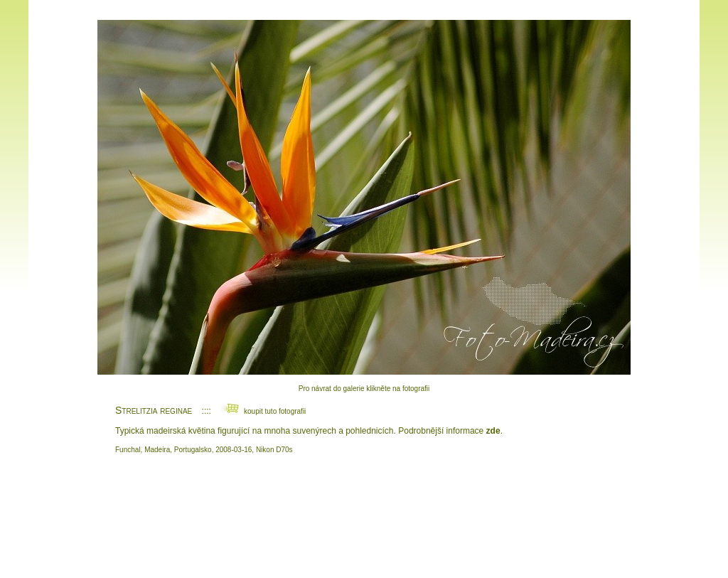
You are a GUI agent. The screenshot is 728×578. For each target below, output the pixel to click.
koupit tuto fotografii (263, 411)
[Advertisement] (364, 515)
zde (493, 431)
